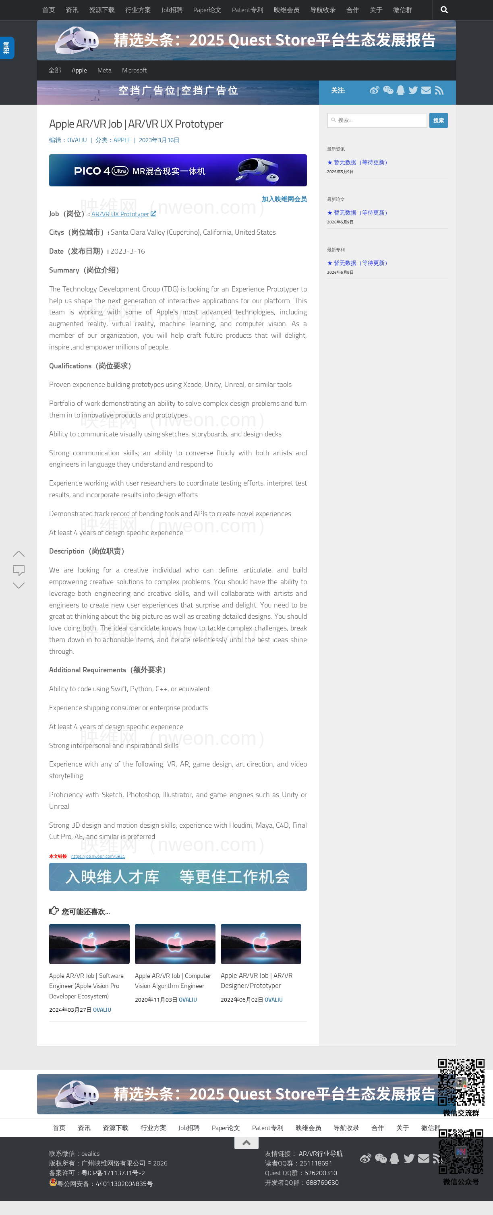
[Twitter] (413, 94)
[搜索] (444, 10)
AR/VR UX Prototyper (127, 217)
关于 (376, 10)
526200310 (320, 1187)
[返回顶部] (246, 1157)
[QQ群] (400, 94)
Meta (104, 70)
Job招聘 (172, 10)
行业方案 (138, 10)
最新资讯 (336, 153)
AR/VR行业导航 (321, 1168)
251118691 (316, 1177)
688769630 (322, 1197)
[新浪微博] (374, 94)
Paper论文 (207, 10)
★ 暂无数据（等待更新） (358, 166)
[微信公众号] (387, 94)
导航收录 (323, 10)
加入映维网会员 (281, 202)
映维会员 (287, 10)
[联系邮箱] (426, 94)
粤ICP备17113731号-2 (113, 1187)
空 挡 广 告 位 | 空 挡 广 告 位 (178, 94)
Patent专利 (247, 10)
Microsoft (134, 70)
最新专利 (336, 253)
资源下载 (102, 10)
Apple (79, 70)
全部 (54, 70)
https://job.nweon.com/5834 (98, 860)
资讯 (72, 10)
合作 (352, 10)
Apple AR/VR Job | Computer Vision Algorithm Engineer (163, 989)
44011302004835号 (124, 1198)
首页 (48, 10)
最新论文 (336, 203)
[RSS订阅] (439, 94)
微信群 (402, 10)
